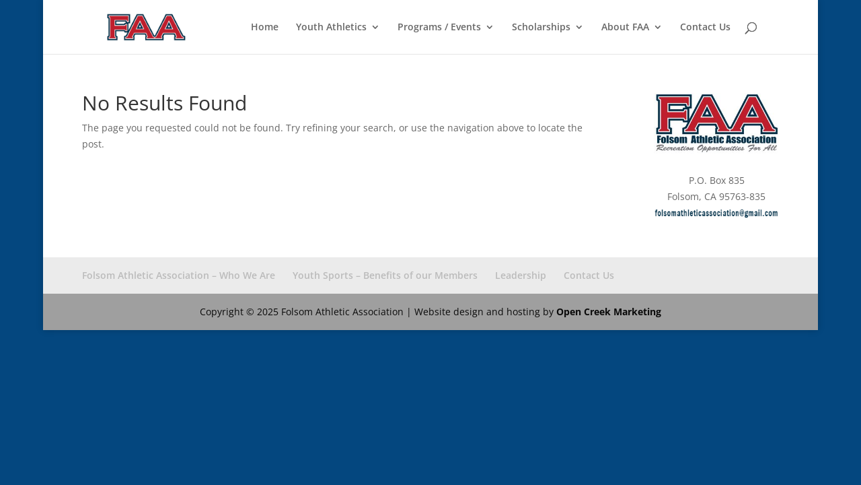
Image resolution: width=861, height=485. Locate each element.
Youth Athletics (331, 27)
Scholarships (541, 27)
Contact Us (705, 27)
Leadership (520, 275)
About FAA (625, 27)
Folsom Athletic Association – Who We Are (178, 275)
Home (264, 27)
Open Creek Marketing (608, 311)
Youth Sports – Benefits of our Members (385, 275)
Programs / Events (439, 27)
